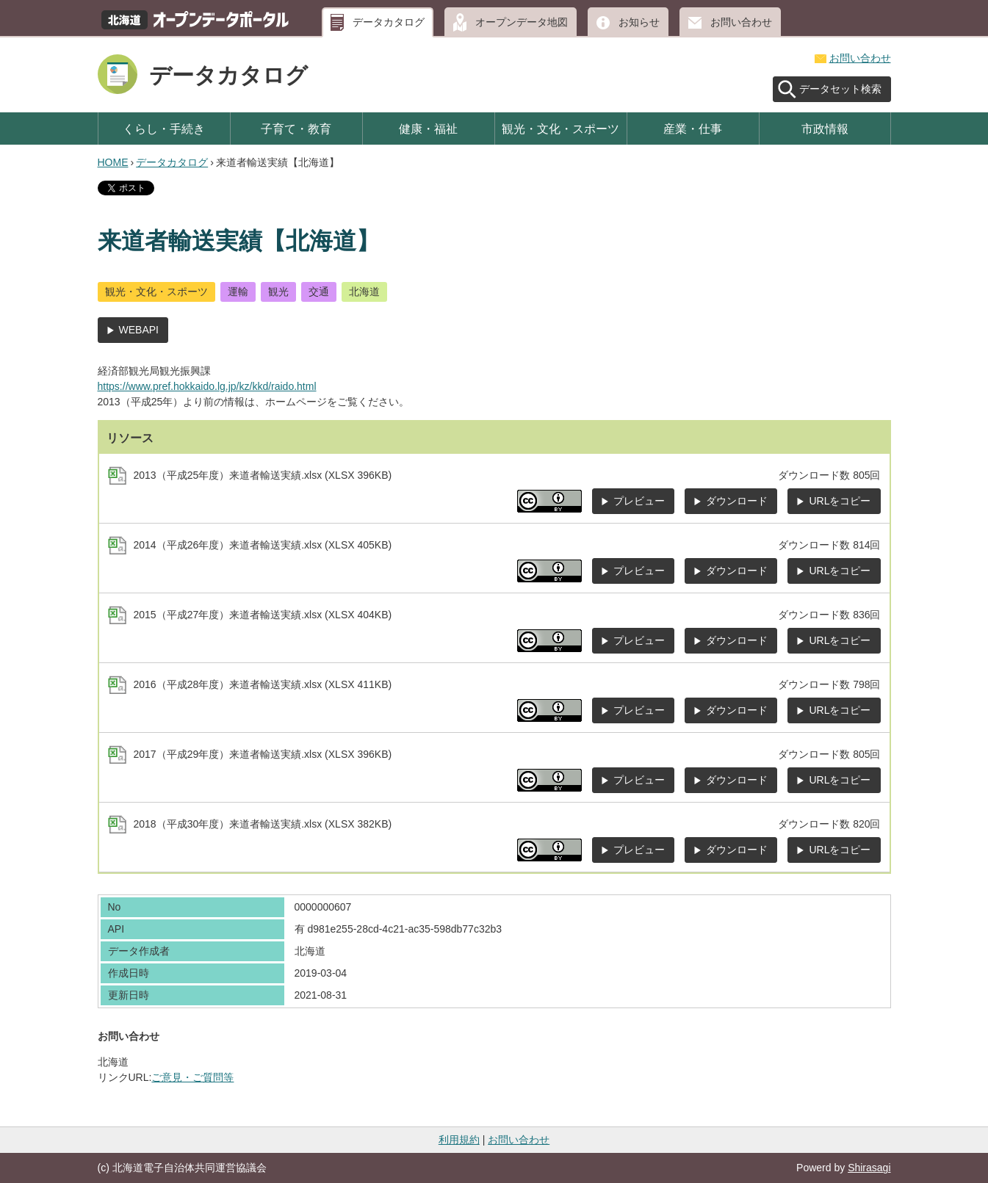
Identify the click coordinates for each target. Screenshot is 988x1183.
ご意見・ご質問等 (192, 1077)
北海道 (364, 291)
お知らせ (639, 22)
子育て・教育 (296, 128)
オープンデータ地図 (521, 22)
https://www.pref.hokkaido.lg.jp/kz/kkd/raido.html (207, 386)
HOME (113, 162)
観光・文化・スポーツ (560, 128)
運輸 (238, 291)
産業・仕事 (692, 128)
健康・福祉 (428, 128)
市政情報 (824, 128)
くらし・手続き (164, 128)
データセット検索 (840, 89)
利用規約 (459, 1140)
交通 (319, 291)
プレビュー (639, 501)
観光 (278, 291)
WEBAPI (139, 330)
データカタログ (389, 22)
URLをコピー (839, 501)
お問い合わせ (741, 22)
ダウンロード (737, 501)
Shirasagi (869, 1167)
